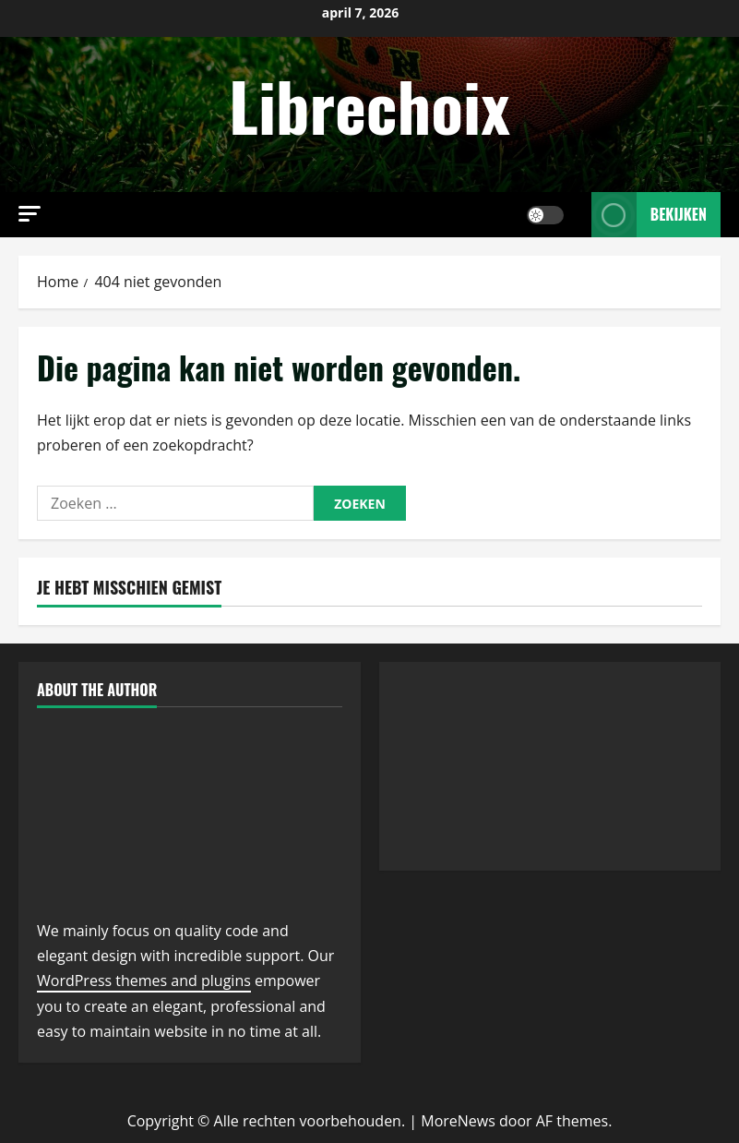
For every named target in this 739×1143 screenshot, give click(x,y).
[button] (29, 214)
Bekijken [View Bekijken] (649, 214)
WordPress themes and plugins (144, 980)
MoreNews (458, 1121)
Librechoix (369, 104)
